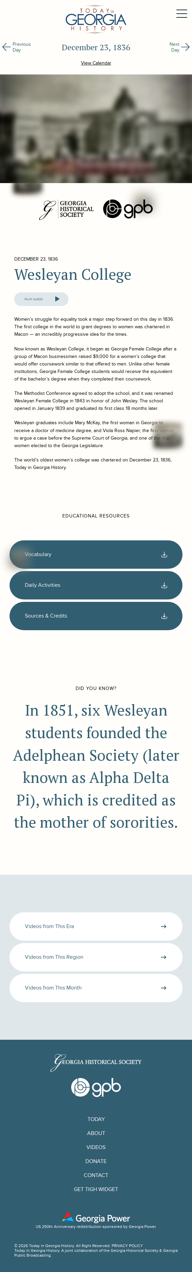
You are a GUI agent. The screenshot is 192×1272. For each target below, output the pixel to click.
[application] (41, 299)
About (96, 1133)
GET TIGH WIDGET (96, 1189)
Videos (96, 1147)
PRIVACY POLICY (127, 1245)
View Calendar (96, 63)
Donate (96, 1161)
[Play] (57, 299)
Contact (96, 1175)
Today (96, 1119)
